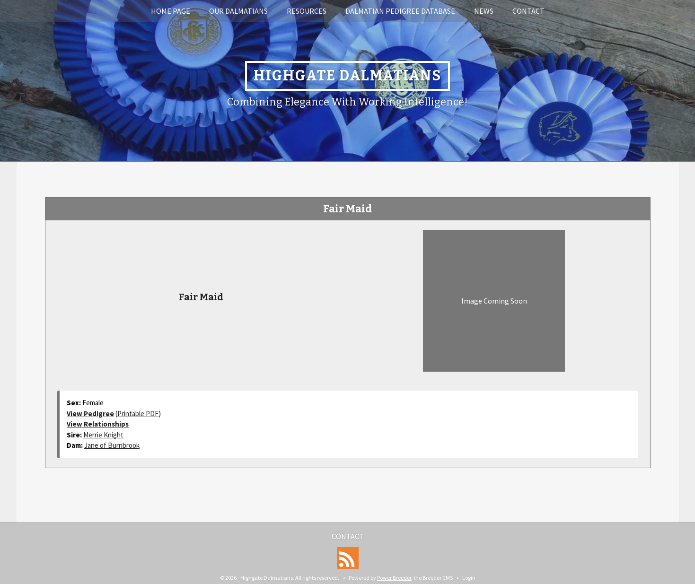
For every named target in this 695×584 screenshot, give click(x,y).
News (483, 11)
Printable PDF (137, 413)
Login (468, 577)
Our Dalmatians (238, 11)
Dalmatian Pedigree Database (400, 11)
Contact (528, 11)
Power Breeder (394, 577)
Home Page (170, 11)
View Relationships (98, 423)
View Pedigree (90, 413)
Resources (306, 11)
